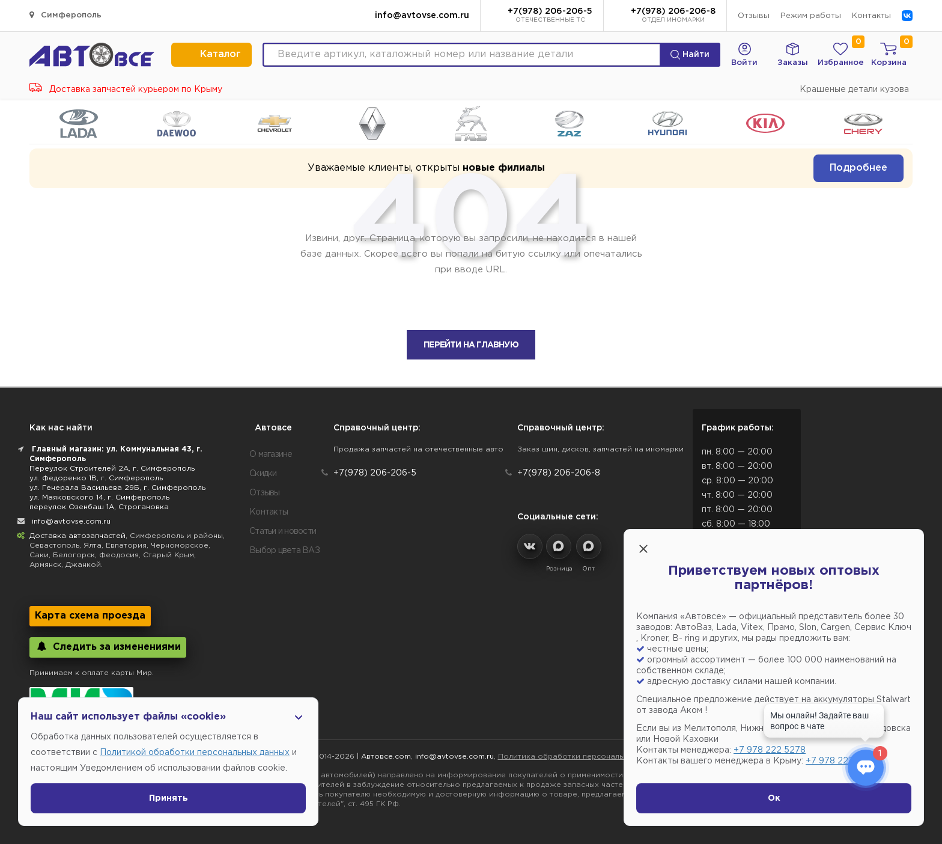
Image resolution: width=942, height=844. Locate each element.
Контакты (871, 16)
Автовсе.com (386, 756)
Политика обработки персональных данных (582, 756)
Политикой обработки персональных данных (195, 752)
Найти (690, 55)
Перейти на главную (471, 345)
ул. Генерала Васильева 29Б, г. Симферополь (117, 488)
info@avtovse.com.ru (422, 15)
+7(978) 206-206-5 (550, 16)
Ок (774, 798)
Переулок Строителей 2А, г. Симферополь (112, 468)
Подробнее (858, 168)
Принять (168, 798)
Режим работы (810, 16)
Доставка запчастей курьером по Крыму (125, 89)
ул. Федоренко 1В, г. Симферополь (96, 478)
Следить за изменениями (108, 646)
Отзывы (754, 16)
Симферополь (65, 15)
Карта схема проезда (90, 615)
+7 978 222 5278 (770, 750)
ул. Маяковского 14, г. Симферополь (99, 497)
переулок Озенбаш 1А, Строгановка (99, 507)
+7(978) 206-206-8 (673, 16)
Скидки (263, 473)
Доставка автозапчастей (77, 536)
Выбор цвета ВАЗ (284, 550)
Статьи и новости (282, 531)
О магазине (271, 454)
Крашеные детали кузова (854, 89)
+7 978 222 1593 (840, 761)
